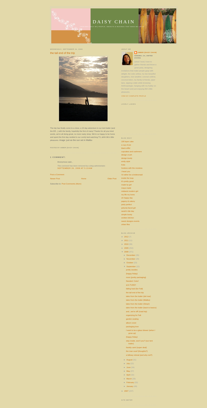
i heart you (125, 171)
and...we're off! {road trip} (136, 311)
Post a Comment (57, 174)
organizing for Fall (133, 315)
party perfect (126, 204)
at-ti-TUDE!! (131, 285)
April (128, 375)
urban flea (125, 224)
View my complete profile (133, 96)
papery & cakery (128, 201)
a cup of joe (126, 145)
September (131, 266)
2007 (126, 391)
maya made (126, 188)
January (130, 386)
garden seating (132, 319)
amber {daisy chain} (147, 52)
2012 (126, 237)
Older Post (112, 178)
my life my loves (128, 194)
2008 (126, 252)
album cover (131, 323)
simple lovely (126, 214)
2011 (126, 240)
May (128, 371)
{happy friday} (131, 273)
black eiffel (125, 148)
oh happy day (127, 198)
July (128, 363)
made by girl (126, 185)
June (128, 367)
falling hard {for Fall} (134, 289)
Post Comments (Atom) (71, 184)
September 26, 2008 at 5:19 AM (74, 168)
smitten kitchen (127, 218)
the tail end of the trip (62, 52)
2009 (126, 248)
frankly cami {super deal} (136, 347)
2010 (126, 244)
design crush (126, 155)
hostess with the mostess (131, 168)
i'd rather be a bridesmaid (132, 175)
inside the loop (127, 178)
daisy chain (114, 21)
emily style (125, 161)
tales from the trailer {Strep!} (138, 304)
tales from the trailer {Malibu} (138, 300)
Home (83, 178)
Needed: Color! (132, 281)
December (131, 255)
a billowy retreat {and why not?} (139, 355)
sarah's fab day (127, 211)
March (129, 379)
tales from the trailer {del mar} (138, 296)
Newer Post (55, 178)
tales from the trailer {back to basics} (141, 307)
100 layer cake (127, 141)
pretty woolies (131, 270)
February (130, 382)
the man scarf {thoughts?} (136, 351)
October (130, 262)
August (129, 360)
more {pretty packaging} (136, 277)
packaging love (132, 326)
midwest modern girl (129, 191)
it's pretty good (127, 181)
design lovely (126, 158)
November (131, 259)
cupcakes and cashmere (131, 151)
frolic (123, 165)
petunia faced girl (128, 208)
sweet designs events (130, 221)
